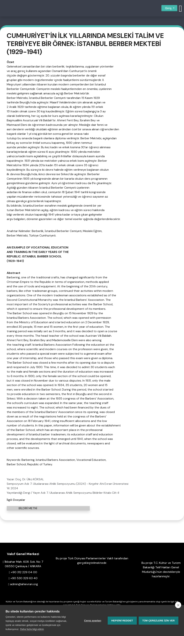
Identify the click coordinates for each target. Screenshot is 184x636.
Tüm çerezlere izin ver (158, 620)
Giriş (168, 8)
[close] (178, 605)
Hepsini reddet (122, 620)
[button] (180, 8)
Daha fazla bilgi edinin (32, 629)
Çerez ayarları (92, 620)
